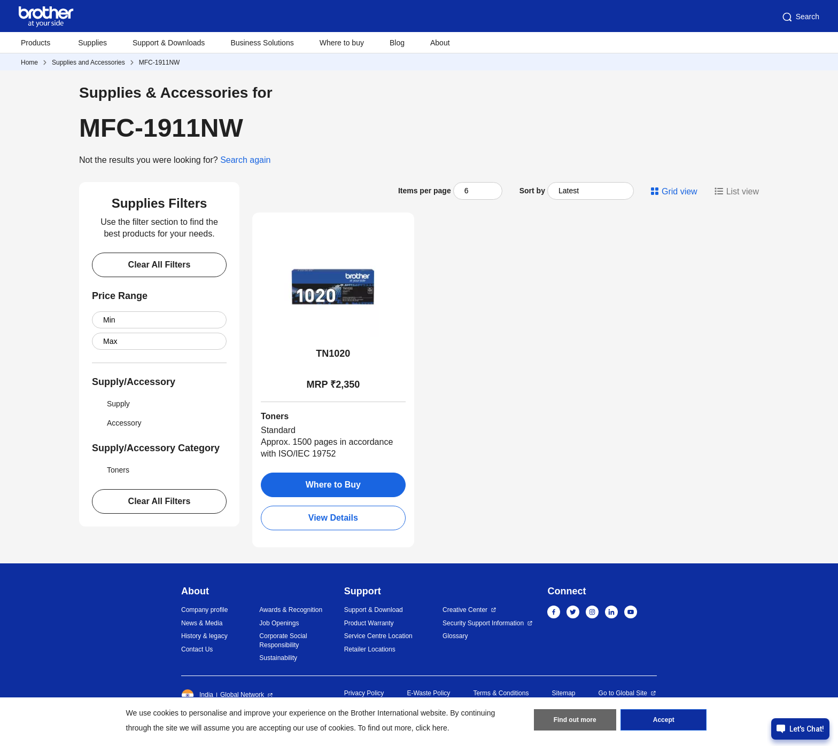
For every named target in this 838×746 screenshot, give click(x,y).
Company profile (204, 610)
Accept (663, 720)
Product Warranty (369, 623)
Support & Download (373, 610)
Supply (111, 403)
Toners (110, 470)
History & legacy (204, 636)
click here (431, 728)
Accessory (117, 423)
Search (800, 17)
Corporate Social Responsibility (283, 640)
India (197, 695)
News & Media (201, 623)
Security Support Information (483, 623)
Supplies (92, 42)
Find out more (575, 720)
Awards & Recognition (290, 610)
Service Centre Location (378, 636)
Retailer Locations (369, 649)
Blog (397, 42)
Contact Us (197, 649)
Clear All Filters (159, 264)
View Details (333, 517)
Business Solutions (261, 42)
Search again (245, 159)
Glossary (455, 636)
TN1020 (333, 353)
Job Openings (279, 623)
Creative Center (465, 610)
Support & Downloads (169, 42)
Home (29, 62)
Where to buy (342, 42)
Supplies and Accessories (88, 62)
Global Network (242, 694)
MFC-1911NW (159, 62)
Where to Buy (333, 484)
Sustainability (278, 658)
